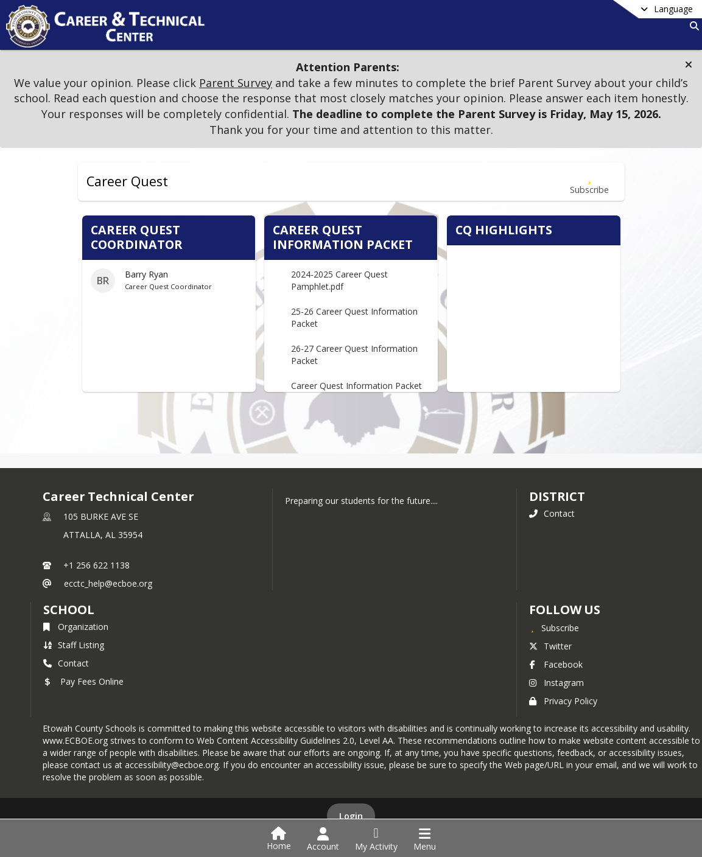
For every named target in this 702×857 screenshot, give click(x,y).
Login (351, 816)
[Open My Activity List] (376, 839)
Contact (552, 513)
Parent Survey (235, 82)
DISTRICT (557, 496)
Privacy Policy (563, 701)
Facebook (556, 664)
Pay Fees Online (83, 681)
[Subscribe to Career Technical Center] (554, 627)
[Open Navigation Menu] (424, 839)
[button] (688, 64)
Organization (75, 626)
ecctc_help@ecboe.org (108, 583)
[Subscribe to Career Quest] (589, 181)
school (68, 609)
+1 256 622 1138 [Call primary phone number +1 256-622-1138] (96, 565)
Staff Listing (73, 645)
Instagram (556, 682)
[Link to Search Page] (692, 26)
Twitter (550, 646)
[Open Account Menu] (323, 839)
